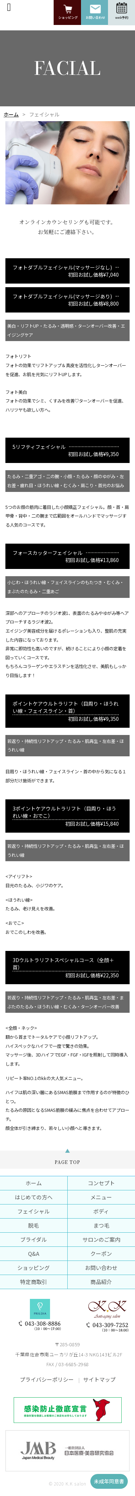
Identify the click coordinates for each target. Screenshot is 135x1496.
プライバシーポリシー (47, 1379)
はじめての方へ (34, 1197)
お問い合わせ (101, 1267)
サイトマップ (99, 1379)
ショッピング (33, 1267)
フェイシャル (33, 1211)
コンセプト (101, 1183)
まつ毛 (101, 1225)
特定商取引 (33, 1281)
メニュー (101, 1197)
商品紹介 (101, 1281)
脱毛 (33, 1225)
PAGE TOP (67, 1162)
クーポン (101, 1253)
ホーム (11, 114)
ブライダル (33, 1239)
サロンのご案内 (101, 1239)
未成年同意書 (109, 1481)
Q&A (33, 1253)
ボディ (101, 1211)
